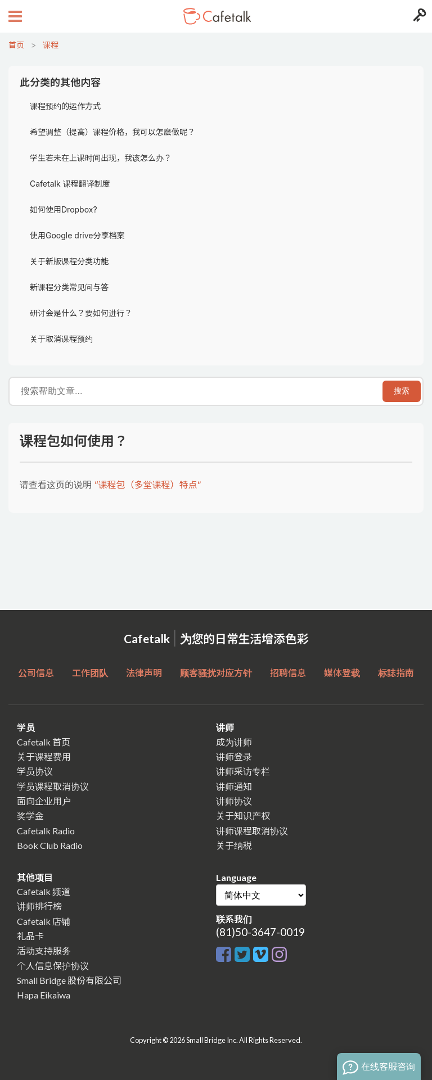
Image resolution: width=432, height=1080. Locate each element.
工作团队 (90, 672)
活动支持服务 (44, 950)
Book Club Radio (50, 845)
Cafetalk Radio (46, 830)
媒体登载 (342, 672)
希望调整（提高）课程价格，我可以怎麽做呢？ (112, 132)
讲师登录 (234, 756)
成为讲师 (234, 741)
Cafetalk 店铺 (43, 921)
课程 (50, 44)
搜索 (402, 390)
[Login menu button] (418, 16)
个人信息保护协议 (53, 965)
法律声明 (144, 672)
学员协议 (35, 771)
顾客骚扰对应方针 (216, 672)
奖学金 (30, 815)
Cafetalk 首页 (43, 741)
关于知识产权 (243, 815)
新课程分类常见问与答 (69, 287)
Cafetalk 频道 (43, 891)
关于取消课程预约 (61, 339)
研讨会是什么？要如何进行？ (81, 313)
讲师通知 (234, 786)
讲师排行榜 (39, 906)
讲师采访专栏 (243, 771)
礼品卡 (30, 935)
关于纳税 (234, 845)
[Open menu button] (14, 16)
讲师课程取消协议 (252, 830)
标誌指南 (396, 672)
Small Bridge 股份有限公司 (69, 980)
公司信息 (36, 672)
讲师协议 (234, 801)
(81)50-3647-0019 (260, 931)
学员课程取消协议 (53, 786)
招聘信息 (288, 672)
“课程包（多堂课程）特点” (147, 484)
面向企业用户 (44, 801)
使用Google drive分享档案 (77, 235)
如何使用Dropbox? (63, 209)
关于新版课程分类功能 (69, 261)
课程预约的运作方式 (65, 106)
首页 (16, 44)
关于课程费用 (44, 756)
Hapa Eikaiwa (43, 994)
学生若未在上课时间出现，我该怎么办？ (101, 157)
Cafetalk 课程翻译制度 (70, 183)
